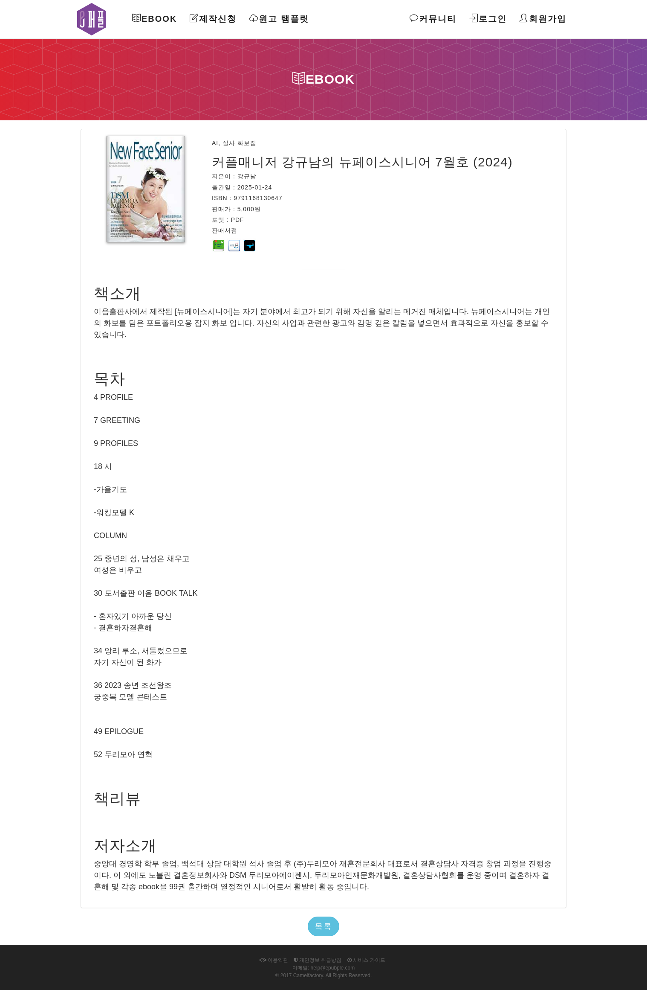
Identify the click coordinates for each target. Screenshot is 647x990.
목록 (323, 926)
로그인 (488, 18)
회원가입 (543, 18)
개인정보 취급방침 (318, 960)
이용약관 (274, 960)
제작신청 (213, 18)
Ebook (154, 18)
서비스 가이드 (366, 960)
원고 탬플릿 (279, 18)
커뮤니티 (433, 18)
